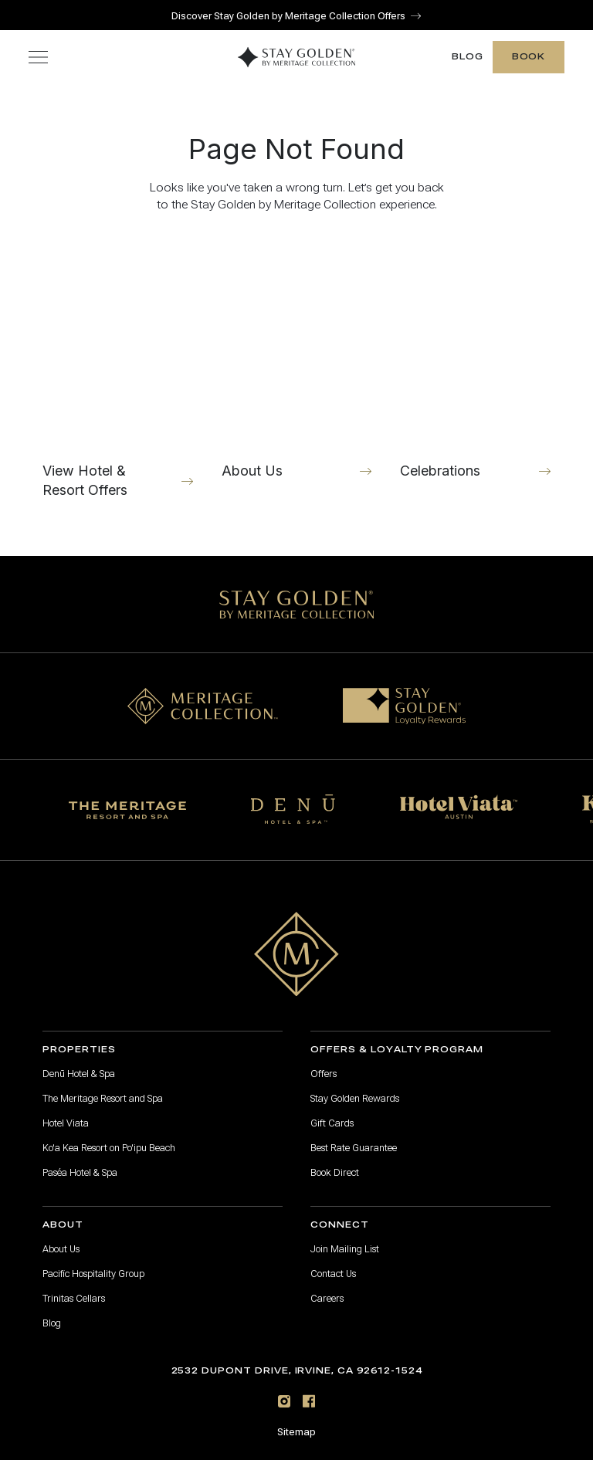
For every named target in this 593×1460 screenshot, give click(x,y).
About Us (61, 1249)
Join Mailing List (344, 1249)
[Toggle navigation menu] (38, 56)
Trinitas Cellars (73, 1298)
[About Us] (297, 374)
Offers (323, 1074)
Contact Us (333, 1274)
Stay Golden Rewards (354, 1098)
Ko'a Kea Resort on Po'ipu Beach (108, 1148)
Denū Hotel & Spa (78, 1074)
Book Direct (334, 1172)
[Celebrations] (475, 374)
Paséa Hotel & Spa (79, 1172)
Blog (467, 57)
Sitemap (296, 1432)
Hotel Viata (65, 1123)
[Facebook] (309, 1400)
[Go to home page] (296, 954)
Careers (327, 1298)
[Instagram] (284, 1400)
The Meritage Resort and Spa (102, 1098)
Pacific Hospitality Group (93, 1274)
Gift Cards (332, 1123)
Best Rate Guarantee (353, 1148)
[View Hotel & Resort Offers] (117, 374)
